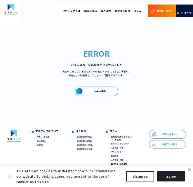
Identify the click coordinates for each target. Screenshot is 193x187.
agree (171, 176)
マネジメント (116, 151)
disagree (140, 176)
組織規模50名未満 (84, 136)
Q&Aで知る (90, 11)
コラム (137, 11)
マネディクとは (72, 11)
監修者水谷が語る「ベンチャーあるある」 (121, 138)
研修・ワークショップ (120, 143)
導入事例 (106, 11)
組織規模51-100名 (84, 140)
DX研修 (40, 144)
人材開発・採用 (117, 159)
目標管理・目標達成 (119, 163)
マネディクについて (47, 131)
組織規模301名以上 (84, 148)
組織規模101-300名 (85, 144)
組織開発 (114, 155)
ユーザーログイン (184, 12)
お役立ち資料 (122, 11)
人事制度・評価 (117, 147)
